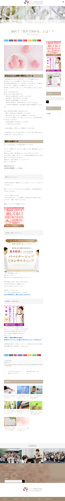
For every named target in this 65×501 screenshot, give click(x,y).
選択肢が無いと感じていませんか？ (32, 372)
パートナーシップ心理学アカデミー (11, 467)
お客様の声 (7, 473)
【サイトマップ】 (7, 464)
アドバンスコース (24, 469)
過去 (39, 364)
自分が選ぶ (25, 364)
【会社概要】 (40, 464)
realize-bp (10, 360)
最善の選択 (15, 364)
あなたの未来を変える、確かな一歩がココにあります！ (17, 294)
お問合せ (6, 475)
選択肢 (10, 365)
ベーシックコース (24, 467)
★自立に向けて (35, 34)
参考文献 (34, 469)
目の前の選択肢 (20, 364)
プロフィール (7, 469)
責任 (36, 364)
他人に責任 (7, 364)
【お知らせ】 (33, 464)
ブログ (34, 467)
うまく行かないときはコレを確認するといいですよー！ (14, 372)
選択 (41, 364)
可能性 (11, 364)
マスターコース (24, 471)
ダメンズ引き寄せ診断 (9, 471)
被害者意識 (33, 364)
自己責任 (29, 364)
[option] (11, 455)
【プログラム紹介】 (23, 464)
